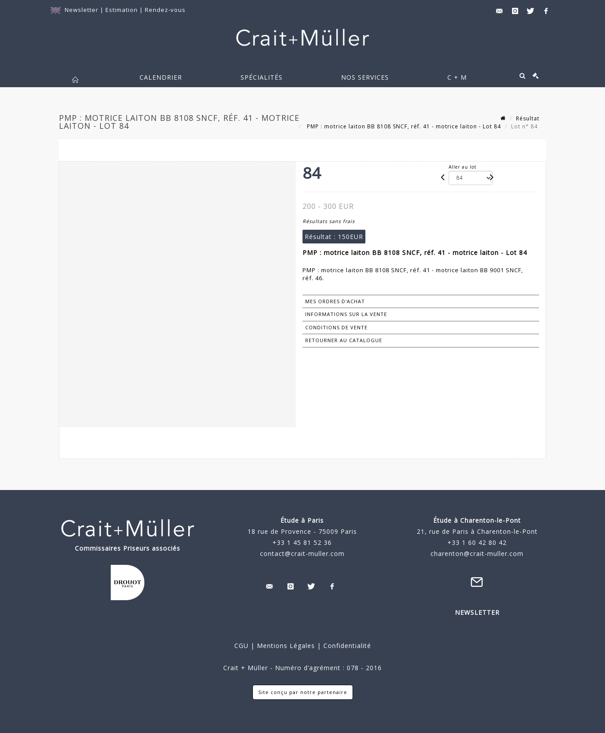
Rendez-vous (165, 10)
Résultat (527, 118)
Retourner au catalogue (343, 340)
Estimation (122, 10)
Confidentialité (346, 645)
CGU (241, 645)
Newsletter (81, 10)
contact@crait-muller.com (302, 553)
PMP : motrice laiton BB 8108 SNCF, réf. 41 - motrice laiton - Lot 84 (403, 126)
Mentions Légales (286, 645)
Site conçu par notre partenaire (302, 692)
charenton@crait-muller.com (477, 553)
